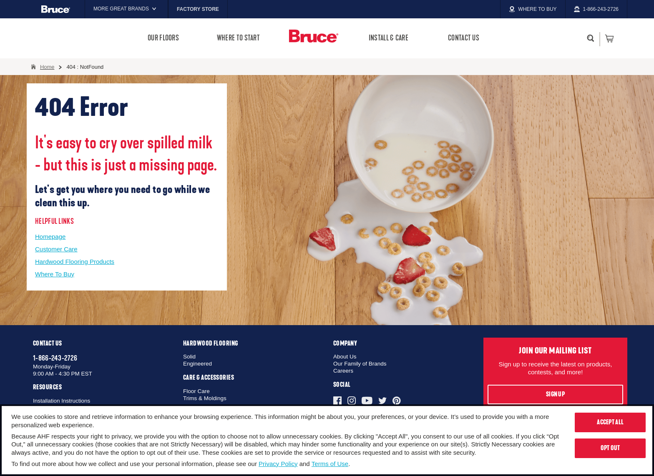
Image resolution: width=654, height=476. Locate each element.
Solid (189, 356)
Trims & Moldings (204, 398)
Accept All (610, 422)
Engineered (197, 364)
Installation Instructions (61, 401)
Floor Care (196, 391)
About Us (345, 356)
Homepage (50, 236)
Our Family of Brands (360, 364)
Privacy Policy (278, 463)
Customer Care (56, 249)
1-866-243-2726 (55, 358)
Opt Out (610, 448)
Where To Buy (54, 274)
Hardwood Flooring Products (74, 261)
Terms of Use (330, 463)
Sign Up (555, 394)
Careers (343, 371)
